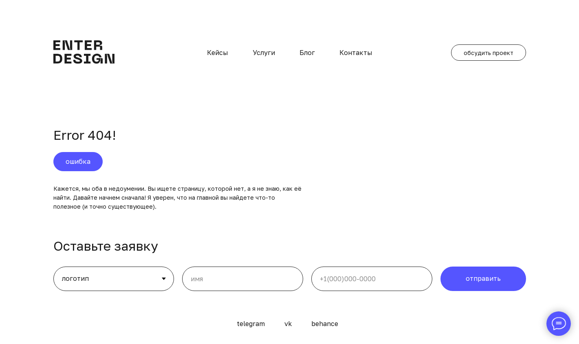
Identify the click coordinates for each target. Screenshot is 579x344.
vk (288, 324)
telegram (251, 324)
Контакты (355, 53)
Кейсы (217, 53)
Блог (307, 53)
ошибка (78, 161)
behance (324, 324)
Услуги (264, 53)
